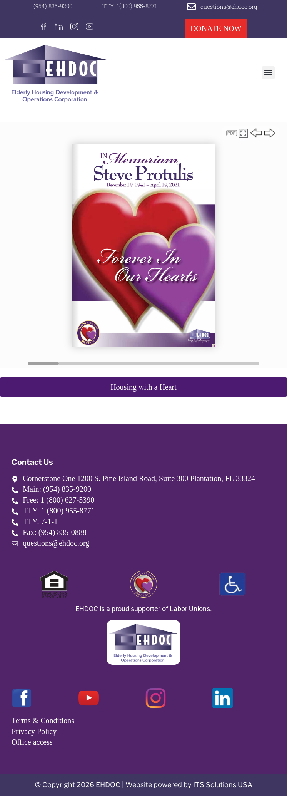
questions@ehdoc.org (228, 6)
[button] (268, 72)
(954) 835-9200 (52, 6)
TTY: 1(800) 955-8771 (129, 6)
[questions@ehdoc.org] (191, 6)
